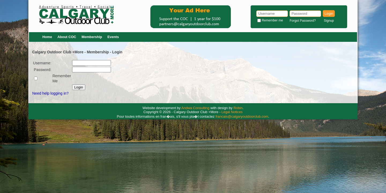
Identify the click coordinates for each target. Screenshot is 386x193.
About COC (66, 37)
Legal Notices (232, 112)
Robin (238, 108)
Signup (329, 21)
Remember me (272, 20)
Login (328, 14)
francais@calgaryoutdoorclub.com (242, 116)
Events (113, 37)
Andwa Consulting (195, 108)
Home (47, 37)
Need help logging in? (50, 93)
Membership (91, 37)
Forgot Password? (303, 21)
